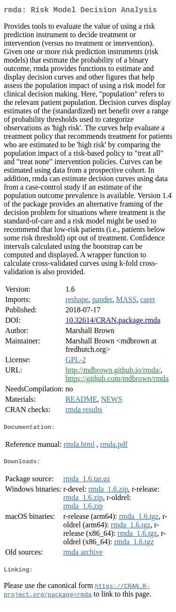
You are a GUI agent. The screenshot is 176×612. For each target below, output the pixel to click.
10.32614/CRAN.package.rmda (112, 322)
